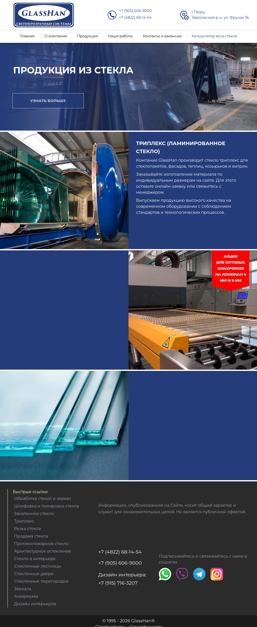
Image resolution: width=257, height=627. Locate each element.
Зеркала (22, 588)
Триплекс (24, 521)
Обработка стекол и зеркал (42, 498)
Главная (27, 36)
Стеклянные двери (34, 573)
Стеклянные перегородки (41, 581)
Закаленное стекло (34, 513)
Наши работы (120, 36)
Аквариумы (26, 596)
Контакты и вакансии (162, 36)
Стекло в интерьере (35, 558)
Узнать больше (48, 100)
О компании (55, 36)
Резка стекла (27, 528)
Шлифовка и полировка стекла (46, 506)
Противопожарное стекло (41, 543)
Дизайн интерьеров (35, 603)
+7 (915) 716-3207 (118, 583)
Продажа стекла (31, 536)
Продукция (87, 36)
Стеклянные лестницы (37, 566)
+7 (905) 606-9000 (135, 11)
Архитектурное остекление (42, 551)
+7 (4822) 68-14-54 (135, 17)
